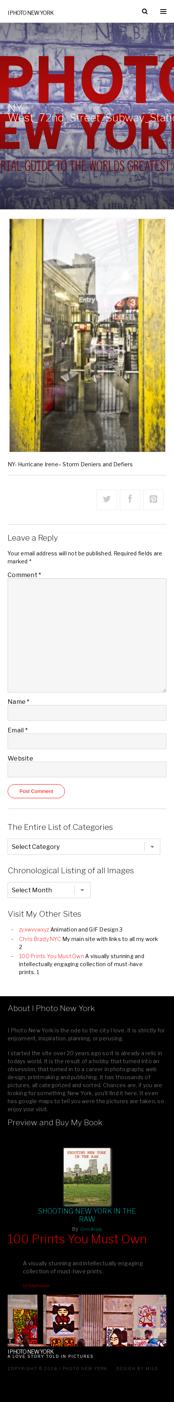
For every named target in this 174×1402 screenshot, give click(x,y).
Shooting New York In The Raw (87, 1215)
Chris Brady (91, 1229)
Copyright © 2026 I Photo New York (58, 1368)
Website (20, 758)
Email (18, 730)
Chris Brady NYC (40, 939)
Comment (24, 575)
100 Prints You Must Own (51, 956)
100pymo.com (36, 1285)
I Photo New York (30, 13)
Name (19, 701)
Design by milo (137, 1368)
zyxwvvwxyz (34, 929)
